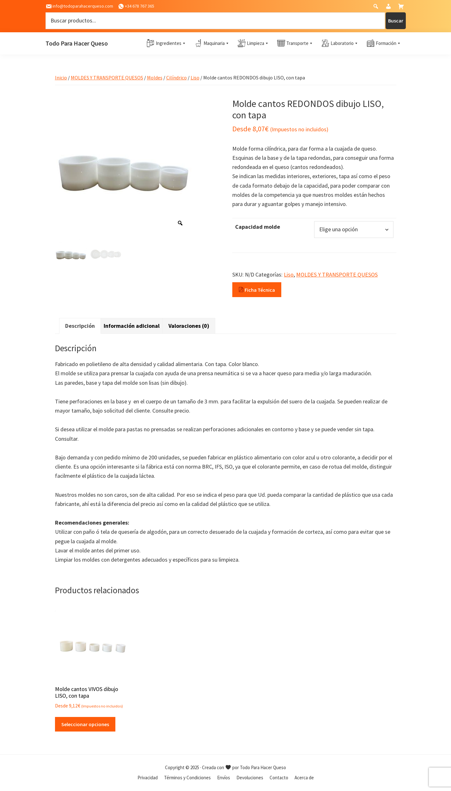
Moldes (154, 77)
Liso (195, 77)
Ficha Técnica (257, 290)
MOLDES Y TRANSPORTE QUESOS (107, 77)
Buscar (395, 20)
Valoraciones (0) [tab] (188, 325)
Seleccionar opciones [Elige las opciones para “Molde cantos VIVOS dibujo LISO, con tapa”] (85, 724)
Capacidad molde (257, 226)
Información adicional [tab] (132, 325)
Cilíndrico (176, 77)
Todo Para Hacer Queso (77, 43)
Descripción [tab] (80, 325)
